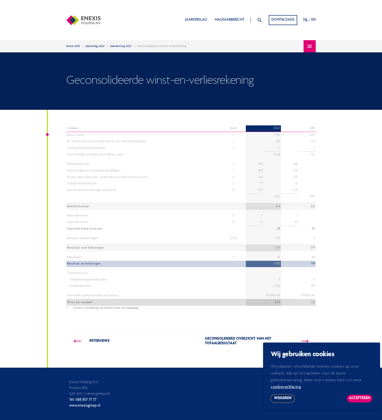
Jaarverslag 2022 (95, 46)
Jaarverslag (196, 20)
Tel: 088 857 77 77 (82, 400)
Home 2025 (73, 46)
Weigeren (284, 402)
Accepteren (360, 402)
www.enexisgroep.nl (84, 406)
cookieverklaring (286, 390)
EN (313, 20)
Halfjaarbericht (229, 20)
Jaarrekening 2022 (121, 46)
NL (305, 20)
